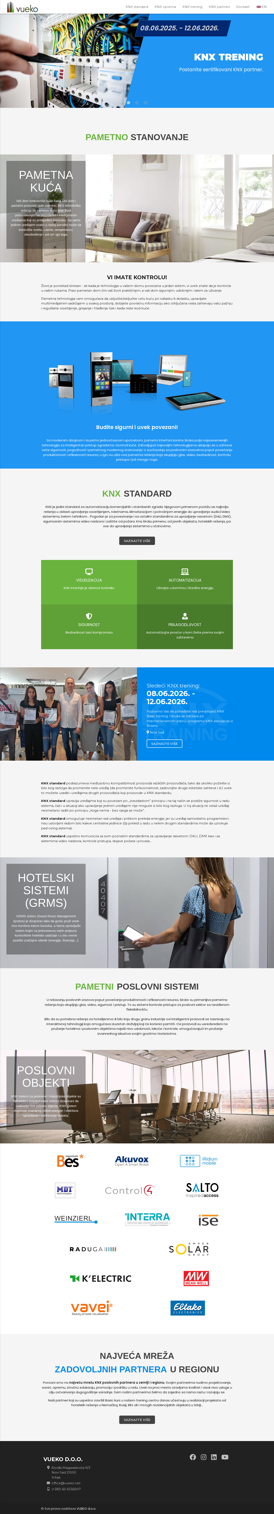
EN (262, 7)
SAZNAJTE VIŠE (137, 541)
